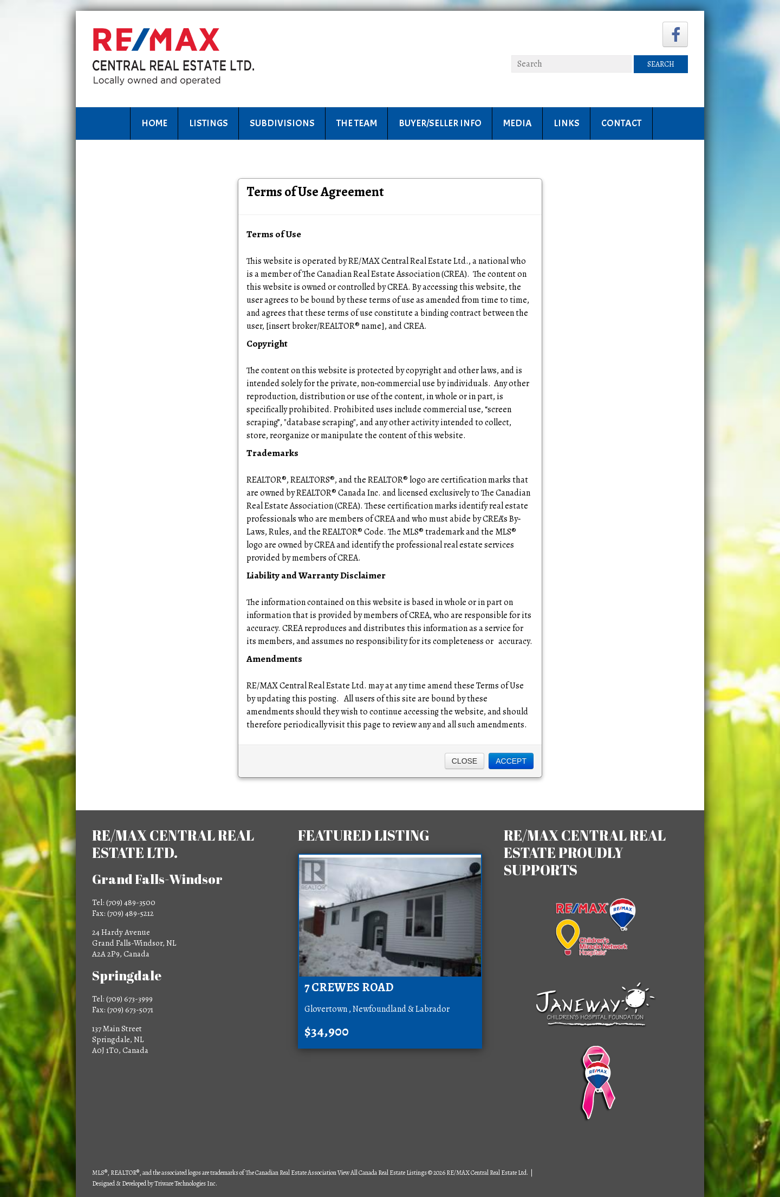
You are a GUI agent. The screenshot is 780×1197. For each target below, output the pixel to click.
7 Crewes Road (349, 987)
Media (517, 123)
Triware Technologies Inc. (185, 1183)
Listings (208, 123)
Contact (621, 123)
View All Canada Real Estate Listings (382, 1172)
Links (567, 123)
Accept (511, 761)
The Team (356, 123)
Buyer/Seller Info (440, 123)
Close (464, 761)
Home (154, 123)
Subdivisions (282, 123)
